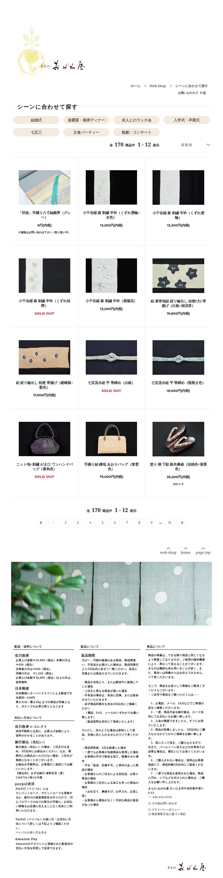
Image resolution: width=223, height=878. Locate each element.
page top (203, 552)
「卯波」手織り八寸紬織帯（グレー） (44, 215)
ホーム (135, 86)
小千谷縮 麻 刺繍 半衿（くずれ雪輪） (178, 215)
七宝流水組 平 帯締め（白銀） (111, 382)
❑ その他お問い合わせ (162, 803)
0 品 (191, 92)
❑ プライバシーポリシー (164, 809)
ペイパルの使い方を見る (31, 832)
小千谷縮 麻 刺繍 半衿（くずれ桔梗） (44, 303)
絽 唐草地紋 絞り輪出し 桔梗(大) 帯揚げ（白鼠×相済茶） (178, 303)
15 (169, 523)
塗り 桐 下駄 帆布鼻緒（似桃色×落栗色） (178, 466)
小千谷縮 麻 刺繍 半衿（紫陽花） (111, 301)
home (186, 552)
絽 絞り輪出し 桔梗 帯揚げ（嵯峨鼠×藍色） (44, 385)
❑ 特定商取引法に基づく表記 (167, 814)
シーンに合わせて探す (191, 86)
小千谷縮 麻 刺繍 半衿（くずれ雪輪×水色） (111, 215)
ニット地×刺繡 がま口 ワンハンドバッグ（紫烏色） (44, 466)
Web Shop (157, 86)
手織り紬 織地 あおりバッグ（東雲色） (111, 466)
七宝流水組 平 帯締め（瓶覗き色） (178, 382)
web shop (168, 552)
